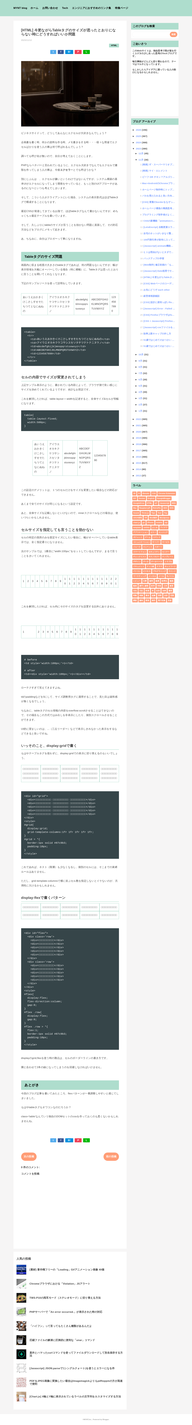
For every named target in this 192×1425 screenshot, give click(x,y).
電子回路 (161, 600)
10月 (141, 354)
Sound (136, 513)
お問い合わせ (50, 8)
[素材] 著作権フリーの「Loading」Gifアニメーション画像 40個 (67, 1269)
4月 (141, 392)
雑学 (154, 600)
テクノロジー (154, 557)
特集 (135, 595)
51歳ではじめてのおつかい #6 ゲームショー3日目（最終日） (159, 346)
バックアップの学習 (153, 258)
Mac (135, 508)
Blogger (106, 1419)
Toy (165, 513)
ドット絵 (150, 566)
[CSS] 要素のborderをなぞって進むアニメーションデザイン (158, 202)
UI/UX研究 (137, 518)
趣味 (141, 600)
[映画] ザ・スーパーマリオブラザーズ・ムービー (158, 164)
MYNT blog (20, 8)
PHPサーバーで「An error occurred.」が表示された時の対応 (66, 1312)
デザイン (137, 562)
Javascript (164, 503)
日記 (141, 591)
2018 (139, 444)
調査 (135, 600)
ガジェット (137, 537)
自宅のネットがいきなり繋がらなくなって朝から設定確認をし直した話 (159, 233)
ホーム (34, 8)
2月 (141, 404)
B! (69, 51)
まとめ (155, 527)
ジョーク (137, 547)
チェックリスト (139, 557)
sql (166, 523)
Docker (142, 498)
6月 (141, 379)
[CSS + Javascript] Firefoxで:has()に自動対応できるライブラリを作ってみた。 (159, 321)
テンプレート (167, 557)
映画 (147, 591)
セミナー (166, 552)
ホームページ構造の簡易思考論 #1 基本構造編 (158, 208)
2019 (139, 438)
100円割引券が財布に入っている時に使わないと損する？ (159, 239)
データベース (156, 562)
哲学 (153, 586)
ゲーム (147, 537)
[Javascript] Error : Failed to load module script (159, 308)
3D (134, 493)
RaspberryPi (144, 508)
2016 (139, 456)
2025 (139, 136)
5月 (141, 386)
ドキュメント (138, 566)
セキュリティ (154, 552)
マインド (172, 571)
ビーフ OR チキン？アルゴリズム (158, 177)
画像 (141, 595)
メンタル (152, 576)
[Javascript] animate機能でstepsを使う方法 (159, 246)
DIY (134, 498)
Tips (153, 513)
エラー (153, 532)
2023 (139, 148)
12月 (141, 153)
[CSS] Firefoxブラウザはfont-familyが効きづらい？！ (159, 315)
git (143, 523)
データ (146, 562)
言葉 (172, 595)
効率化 (164, 581)
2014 (139, 469)
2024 (139, 142)
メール (161, 576)
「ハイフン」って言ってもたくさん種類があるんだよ (61, 1326)
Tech (65, 8)
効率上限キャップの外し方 (157, 333)
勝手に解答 (144, 586)
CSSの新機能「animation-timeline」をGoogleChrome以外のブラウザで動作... (159, 220)
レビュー (137, 581)
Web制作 (153, 518)
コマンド (156, 537)
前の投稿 (111, 1156)
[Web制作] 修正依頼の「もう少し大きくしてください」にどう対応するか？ (159, 264)
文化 (135, 591)
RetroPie (157, 508)
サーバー (156, 542)
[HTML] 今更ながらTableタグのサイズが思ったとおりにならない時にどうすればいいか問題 (159, 277)
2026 (139, 130)
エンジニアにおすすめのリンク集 (91, 8)
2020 (139, 431)
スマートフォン (139, 552)
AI (139, 493)
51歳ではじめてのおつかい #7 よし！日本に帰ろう (159, 340)
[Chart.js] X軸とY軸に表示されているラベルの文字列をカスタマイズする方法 (75, 1396)
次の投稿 (29, 1156)
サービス (166, 542)
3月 (141, 398)
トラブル (168, 562)
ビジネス (146, 571)
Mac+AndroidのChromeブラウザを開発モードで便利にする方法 (158, 183)
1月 (141, 411)
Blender (146, 493)
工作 (165, 586)
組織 (154, 595)
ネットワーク (170, 566)
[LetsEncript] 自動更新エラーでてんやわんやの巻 (159, 227)
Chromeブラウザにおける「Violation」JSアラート (60, 1283)
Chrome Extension (166, 493)
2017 (139, 450)
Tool (160, 513)
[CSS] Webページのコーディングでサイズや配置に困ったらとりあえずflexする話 (159, 283)
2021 (139, 425)
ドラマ (159, 566)
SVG (172, 508)
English (151, 498)
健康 (157, 581)
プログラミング (159, 571)
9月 (141, 360)
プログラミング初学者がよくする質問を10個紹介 (158, 214)
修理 (151, 581)
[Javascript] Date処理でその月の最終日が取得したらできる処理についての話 (159, 271)
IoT (156, 503)
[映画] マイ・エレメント (155, 170)
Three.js (145, 513)
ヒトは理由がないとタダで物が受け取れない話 (159, 252)
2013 (139, 475)
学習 (159, 586)
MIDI (174, 503)
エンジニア (163, 532)
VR (145, 518)
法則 (158, 591)
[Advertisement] (154, 96)
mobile (159, 523)
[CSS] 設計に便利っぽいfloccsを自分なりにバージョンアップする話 (159, 302)
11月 (141, 159)
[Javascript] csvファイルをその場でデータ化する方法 (159, 327)
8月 (141, 367)
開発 (147, 600)
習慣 (160, 595)
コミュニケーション (141, 542)
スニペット (147, 547)
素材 (147, 595)
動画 (135, 586)
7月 (141, 373)
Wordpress (165, 518)
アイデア (164, 527)
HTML (114, 45)
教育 (171, 586)
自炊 (166, 595)
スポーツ (158, 547)
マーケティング (139, 576)
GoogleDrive (138, 503)
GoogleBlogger (164, 498)
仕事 (145, 581)
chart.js (136, 523)
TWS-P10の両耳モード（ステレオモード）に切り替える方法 (65, 1297)
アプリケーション (140, 532)
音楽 (170, 600)
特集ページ (121, 8)
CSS (154, 493)
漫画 (170, 591)
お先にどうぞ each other (156, 290)
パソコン (137, 571)
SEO (165, 508)
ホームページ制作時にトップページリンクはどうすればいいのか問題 (158, 189)
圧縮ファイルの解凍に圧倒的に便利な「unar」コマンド (62, 1340)
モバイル (170, 576)
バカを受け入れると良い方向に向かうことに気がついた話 (158, 195)
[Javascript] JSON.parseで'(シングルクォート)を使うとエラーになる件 (72, 1368)
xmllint (146, 527)
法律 (164, 591)
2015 (139, 463)
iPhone (150, 523)
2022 (139, 419)
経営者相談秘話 (151, 296)
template (137, 527)
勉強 (171, 581)
